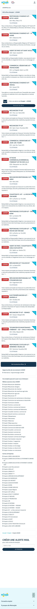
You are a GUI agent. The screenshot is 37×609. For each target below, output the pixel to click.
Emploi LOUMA (8, 485)
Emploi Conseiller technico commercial (15, 412)
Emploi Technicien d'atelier (11, 402)
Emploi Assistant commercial (12, 432)
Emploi (9, 533)
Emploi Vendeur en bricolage (12, 446)
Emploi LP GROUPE (9, 496)
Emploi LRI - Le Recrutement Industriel (15, 510)
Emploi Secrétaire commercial (12, 434)
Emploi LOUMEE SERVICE (11, 487)
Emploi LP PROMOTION (10, 499)
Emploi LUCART (8, 519)
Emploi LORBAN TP (9, 471)
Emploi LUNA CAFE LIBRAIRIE (12, 526)
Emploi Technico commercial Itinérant (14, 407)
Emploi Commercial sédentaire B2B (14, 427)
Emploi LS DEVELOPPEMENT (12, 512)
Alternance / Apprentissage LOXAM (14, 372)
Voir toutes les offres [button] (18, 364)
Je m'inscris (18, 549)
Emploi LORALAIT (9, 469)
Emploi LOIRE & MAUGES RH (12, 456)
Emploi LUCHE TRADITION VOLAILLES (14, 524)
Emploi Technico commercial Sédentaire (15, 409)
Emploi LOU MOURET (10, 480)
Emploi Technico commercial (12, 405)
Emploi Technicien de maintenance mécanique (17, 398)
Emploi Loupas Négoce (10, 489)
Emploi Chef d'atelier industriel (12, 439)
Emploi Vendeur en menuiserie (12, 450)
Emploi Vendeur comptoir (11, 443)
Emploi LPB (7, 501)
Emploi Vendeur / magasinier (12, 441)
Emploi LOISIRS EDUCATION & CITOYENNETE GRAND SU (19, 459)
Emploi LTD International (11, 517)
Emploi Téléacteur (9, 421)
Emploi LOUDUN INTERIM (11, 483)
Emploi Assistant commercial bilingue (14, 437)
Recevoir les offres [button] (18, 105)
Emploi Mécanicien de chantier (12, 389)
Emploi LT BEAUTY (9, 514)
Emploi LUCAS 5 (8, 521)
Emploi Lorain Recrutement (11, 467)
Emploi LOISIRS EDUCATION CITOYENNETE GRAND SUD (18, 463)
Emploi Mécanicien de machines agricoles (16, 391)
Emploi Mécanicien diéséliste (12, 384)
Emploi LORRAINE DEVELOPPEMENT (14, 476)
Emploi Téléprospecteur (10, 423)
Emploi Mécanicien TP (10, 396)
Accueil (4, 533)
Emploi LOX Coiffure (9, 492)
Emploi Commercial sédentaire (12, 425)
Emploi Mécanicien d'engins (12, 387)
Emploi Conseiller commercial (12, 430)
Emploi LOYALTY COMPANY (11, 494)
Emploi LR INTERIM (9, 503)
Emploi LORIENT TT (9, 474)
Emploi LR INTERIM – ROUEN (12, 508)
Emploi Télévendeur (9, 418)
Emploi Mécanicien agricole (11, 393)
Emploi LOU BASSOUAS (10, 478)
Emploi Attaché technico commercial (14, 414)
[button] (34, 2)
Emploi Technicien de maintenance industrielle (17, 400)
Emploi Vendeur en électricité (12, 448)
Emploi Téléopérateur (10, 416)
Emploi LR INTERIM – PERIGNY (12, 505)
